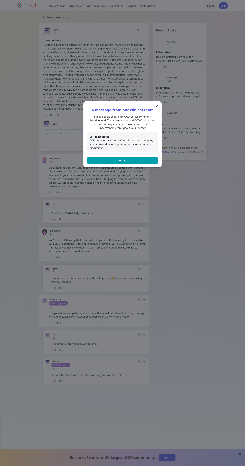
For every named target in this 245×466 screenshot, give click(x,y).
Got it (122, 160)
